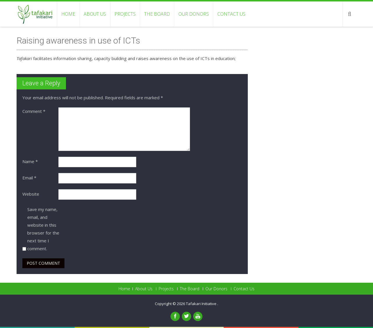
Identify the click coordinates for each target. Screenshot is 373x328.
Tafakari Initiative (201, 303)
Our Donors (193, 14)
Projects (125, 14)
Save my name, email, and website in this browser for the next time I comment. (43, 228)
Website (30, 194)
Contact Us (231, 14)
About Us (95, 14)
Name (30, 161)
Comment (33, 111)
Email (29, 178)
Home (68, 14)
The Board (157, 14)
